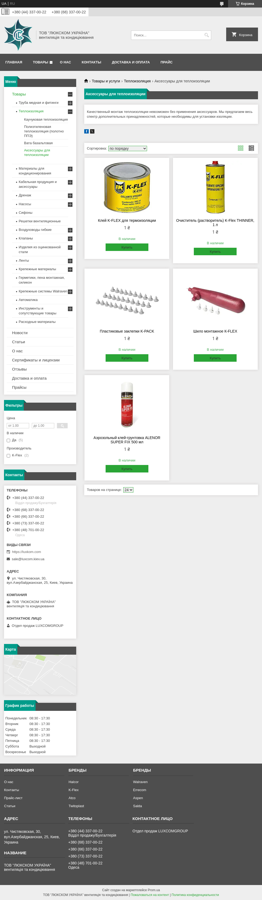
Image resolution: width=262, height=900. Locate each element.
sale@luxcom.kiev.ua (28, 559)
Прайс (166, 62)
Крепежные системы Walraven (43, 291)
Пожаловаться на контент (150, 895)
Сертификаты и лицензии (36, 360)
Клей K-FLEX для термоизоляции (127, 220)
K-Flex (73, 790)
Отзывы (19, 369)
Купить (126, 247)
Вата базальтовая (38, 143)
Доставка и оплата (131, 62)
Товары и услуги (106, 81)
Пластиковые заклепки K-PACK (127, 331)
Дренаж (25, 195)
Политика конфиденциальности (195, 895)
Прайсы (19, 387)
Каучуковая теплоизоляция (46, 119)
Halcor (73, 782)
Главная (13, 62)
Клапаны (26, 238)
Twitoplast (76, 806)
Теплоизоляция (137, 81)
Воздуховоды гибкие (35, 230)
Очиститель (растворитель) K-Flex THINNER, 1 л (215, 222)
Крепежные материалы (37, 269)
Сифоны (25, 213)
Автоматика (28, 300)
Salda (137, 806)
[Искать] (206, 35)
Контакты (91, 62)
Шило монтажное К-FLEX (215, 331)
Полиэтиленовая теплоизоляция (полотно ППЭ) (44, 131)
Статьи (18, 342)
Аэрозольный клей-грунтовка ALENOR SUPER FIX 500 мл (127, 440)
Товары (40, 62)
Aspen (138, 798)
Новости (20, 332)
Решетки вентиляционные (40, 221)
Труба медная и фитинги (39, 103)
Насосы (25, 204)
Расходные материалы (37, 322)
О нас (65, 62)
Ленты (24, 260)
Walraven (140, 782)
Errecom (139, 790)
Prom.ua (154, 890)
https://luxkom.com (26, 552)
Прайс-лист (13, 798)
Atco (71, 798)
